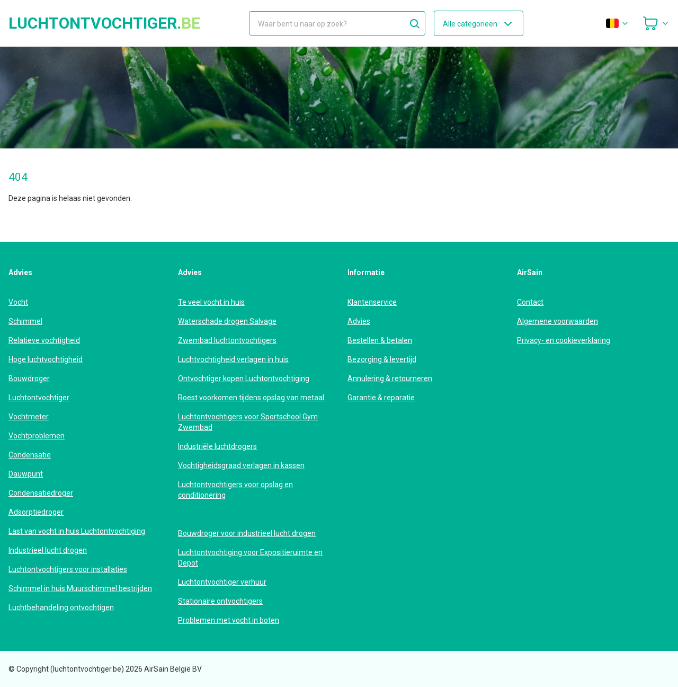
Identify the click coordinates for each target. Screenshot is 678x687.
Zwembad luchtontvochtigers (227, 340)
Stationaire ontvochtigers (220, 601)
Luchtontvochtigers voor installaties (67, 569)
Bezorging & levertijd (381, 359)
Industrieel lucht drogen (47, 550)
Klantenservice (372, 302)
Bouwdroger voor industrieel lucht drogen (247, 533)
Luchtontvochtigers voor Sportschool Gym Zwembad (248, 421)
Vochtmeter (28, 416)
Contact (530, 302)
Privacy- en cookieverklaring (563, 340)
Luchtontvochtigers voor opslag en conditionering (235, 489)
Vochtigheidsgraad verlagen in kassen (241, 465)
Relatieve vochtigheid (44, 340)
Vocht (18, 302)
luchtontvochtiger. (104, 23)
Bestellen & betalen (379, 340)
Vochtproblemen (36, 435)
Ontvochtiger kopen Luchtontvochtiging (243, 378)
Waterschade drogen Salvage (227, 321)
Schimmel (25, 321)
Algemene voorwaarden (557, 321)
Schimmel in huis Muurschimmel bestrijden (80, 588)
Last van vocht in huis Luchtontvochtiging (76, 531)
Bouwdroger (29, 378)
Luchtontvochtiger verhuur (222, 582)
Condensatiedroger (40, 493)
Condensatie (29, 455)
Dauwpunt (25, 474)
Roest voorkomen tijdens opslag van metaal (251, 397)
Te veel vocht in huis (211, 302)
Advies (358, 321)
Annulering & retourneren (389, 378)
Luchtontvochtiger (38, 397)
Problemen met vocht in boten (228, 620)
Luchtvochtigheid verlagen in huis (233, 359)
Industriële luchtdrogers (217, 446)
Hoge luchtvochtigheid (45, 359)
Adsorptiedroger (36, 512)
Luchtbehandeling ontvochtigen (61, 607)
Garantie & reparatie (381, 397)
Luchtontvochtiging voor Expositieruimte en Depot (250, 557)
